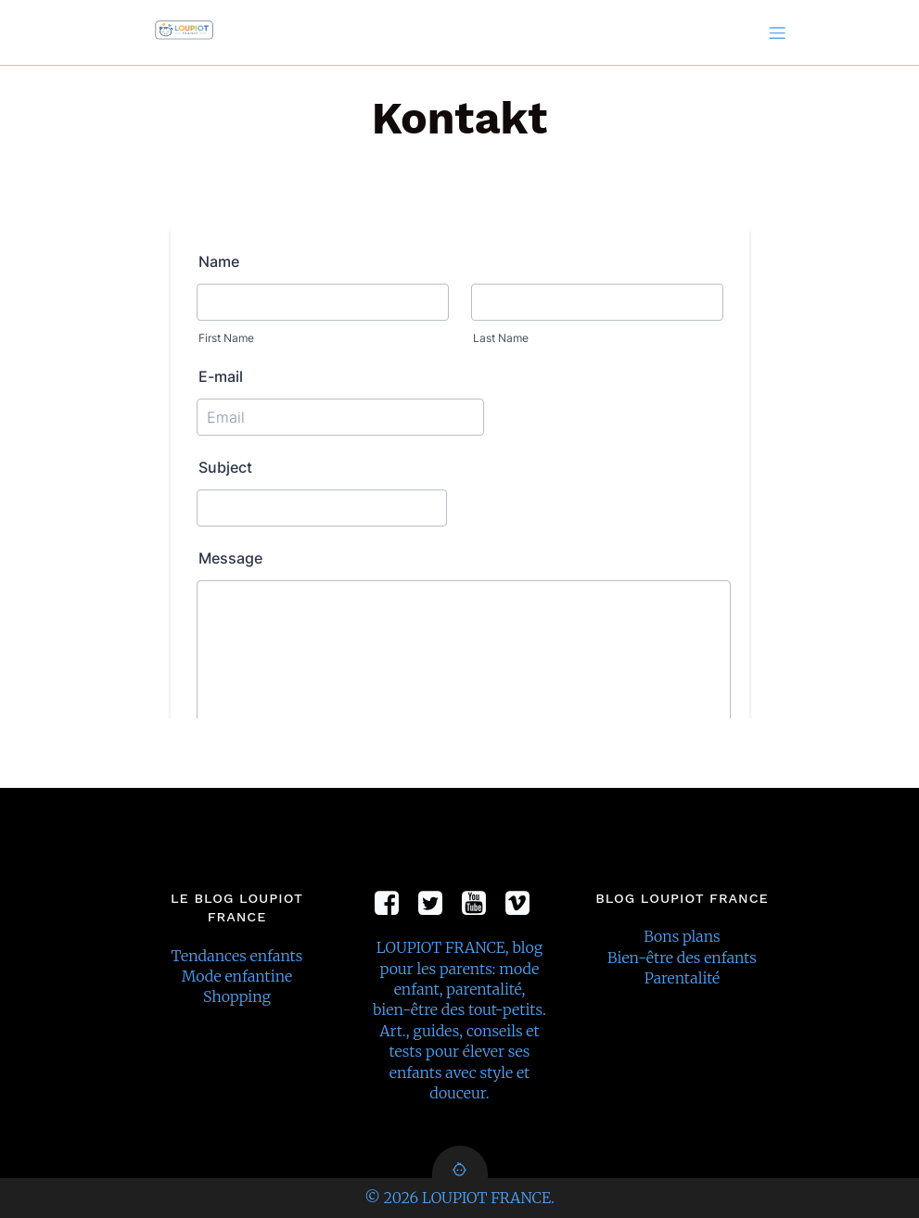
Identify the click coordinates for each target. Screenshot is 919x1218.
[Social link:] (393, 904)
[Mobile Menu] (778, 32)
